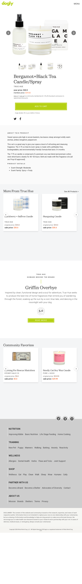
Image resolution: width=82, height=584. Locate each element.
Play (25, 474)
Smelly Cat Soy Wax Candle (57, 370)
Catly (65, 474)
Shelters (29, 501)
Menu (77, 4)
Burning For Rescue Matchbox (19, 370)
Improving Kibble (16, 434)
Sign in (16, 96)
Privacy (45, 501)
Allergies (12, 461)
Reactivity (63, 448)
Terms (37, 501)
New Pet (12, 448)
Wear (50, 474)
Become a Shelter (32, 488)
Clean (30, 474)
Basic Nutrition (31, 434)
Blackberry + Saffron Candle (18, 216)
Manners (29, 448)
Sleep (43, 474)
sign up (22, 96)
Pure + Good (49, 373)
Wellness (13, 474)
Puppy (20, 448)
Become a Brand (16, 488)
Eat (20, 474)
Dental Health (24, 461)
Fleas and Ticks (45, 461)
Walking (37, 448)
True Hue (18, 86)
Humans (57, 474)
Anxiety (54, 448)
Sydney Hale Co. (11, 373)
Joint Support (60, 461)
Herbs (34, 461)
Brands (20, 501)
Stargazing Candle (52, 216)
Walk (37, 474)
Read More (41, 320)
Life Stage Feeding (48, 434)
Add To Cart (41, 106)
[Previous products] (6, 215)
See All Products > (71, 191)
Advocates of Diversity (52, 488)
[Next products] (76, 215)
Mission (12, 501)
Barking (46, 448)
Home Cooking (64, 434)
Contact (67, 488)
